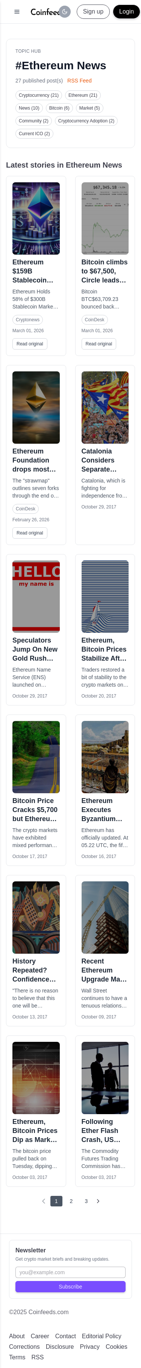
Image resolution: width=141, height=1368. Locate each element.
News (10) (29, 108)
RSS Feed (79, 81)
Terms (17, 1357)
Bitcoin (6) (59, 108)
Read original (30, 344)
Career (40, 1336)
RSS (38, 1357)
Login (126, 11)
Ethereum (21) (82, 95)
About (17, 1336)
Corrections (24, 1347)
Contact (65, 1336)
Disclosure (60, 1347)
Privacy (90, 1347)
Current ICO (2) (34, 133)
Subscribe (70, 1287)
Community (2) (34, 121)
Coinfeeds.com (49, 1312)
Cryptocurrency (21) (39, 95)
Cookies (116, 1347)
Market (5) (89, 108)
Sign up (93, 11)
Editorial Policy (101, 1336)
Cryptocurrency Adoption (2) (86, 121)
